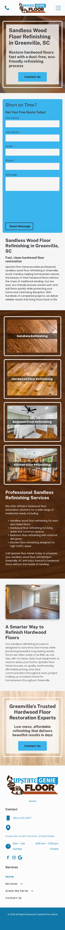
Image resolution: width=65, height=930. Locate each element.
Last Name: (12, 132)
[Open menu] (58, 8)
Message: (12, 174)
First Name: (12, 118)
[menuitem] (32, 876)
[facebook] (8, 858)
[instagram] (14, 858)
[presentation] (20, 206)
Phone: (10, 160)
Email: (9, 146)
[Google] (20, 858)
